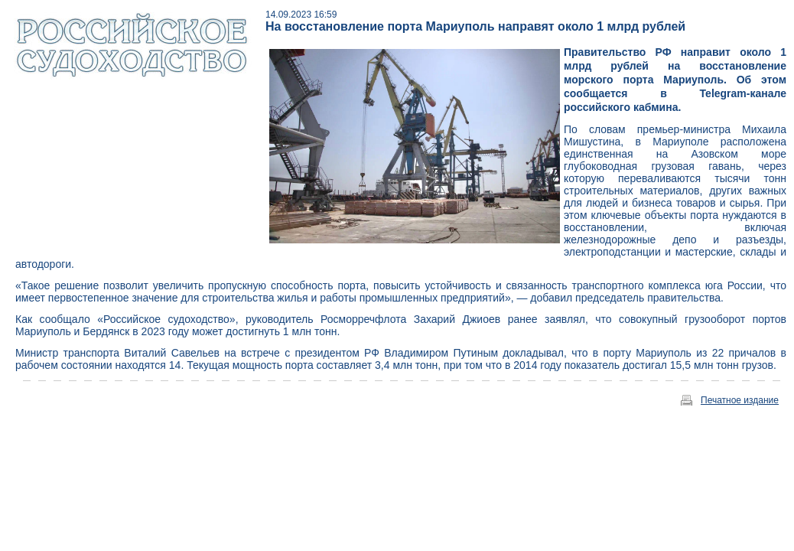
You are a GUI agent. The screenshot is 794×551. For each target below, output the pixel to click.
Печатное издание (740, 400)
